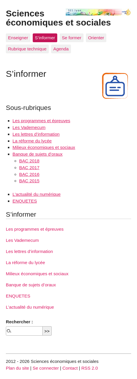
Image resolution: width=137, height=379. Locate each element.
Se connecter (46, 368)
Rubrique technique (27, 48)
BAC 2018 (29, 160)
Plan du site (17, 368)
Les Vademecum (29, 127)
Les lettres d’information (36, 134)
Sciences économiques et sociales (58, 17)
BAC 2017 (29, 167)
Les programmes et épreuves (41, 120)
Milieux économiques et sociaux (44, 147)
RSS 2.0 (89, 368)
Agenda (61, 48)
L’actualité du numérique (37, 194)
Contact (70, 368)
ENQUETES (25, 200)
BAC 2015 (29, 180)
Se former (71, 37)
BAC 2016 (29, 174)
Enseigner (18, 37)
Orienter (96, 37)
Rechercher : (19, 321)
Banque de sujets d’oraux (38, 154)
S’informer (45, 37)
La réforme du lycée (32, 140)
